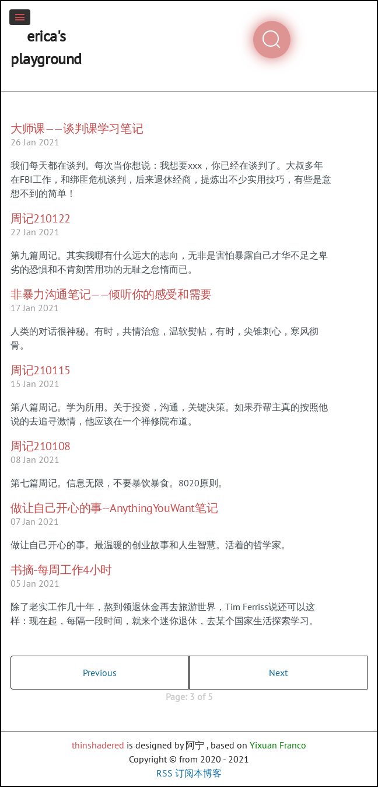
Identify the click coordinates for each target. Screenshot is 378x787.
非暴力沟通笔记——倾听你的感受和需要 (111, 294)
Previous (100, 672)
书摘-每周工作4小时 (61, 569)
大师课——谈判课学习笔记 (76, 128)
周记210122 (40, 218)
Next (278, 672)
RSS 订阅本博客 (189, 773)
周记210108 (40, 446)
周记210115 (40, 370)
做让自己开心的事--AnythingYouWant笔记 (114, 508)
